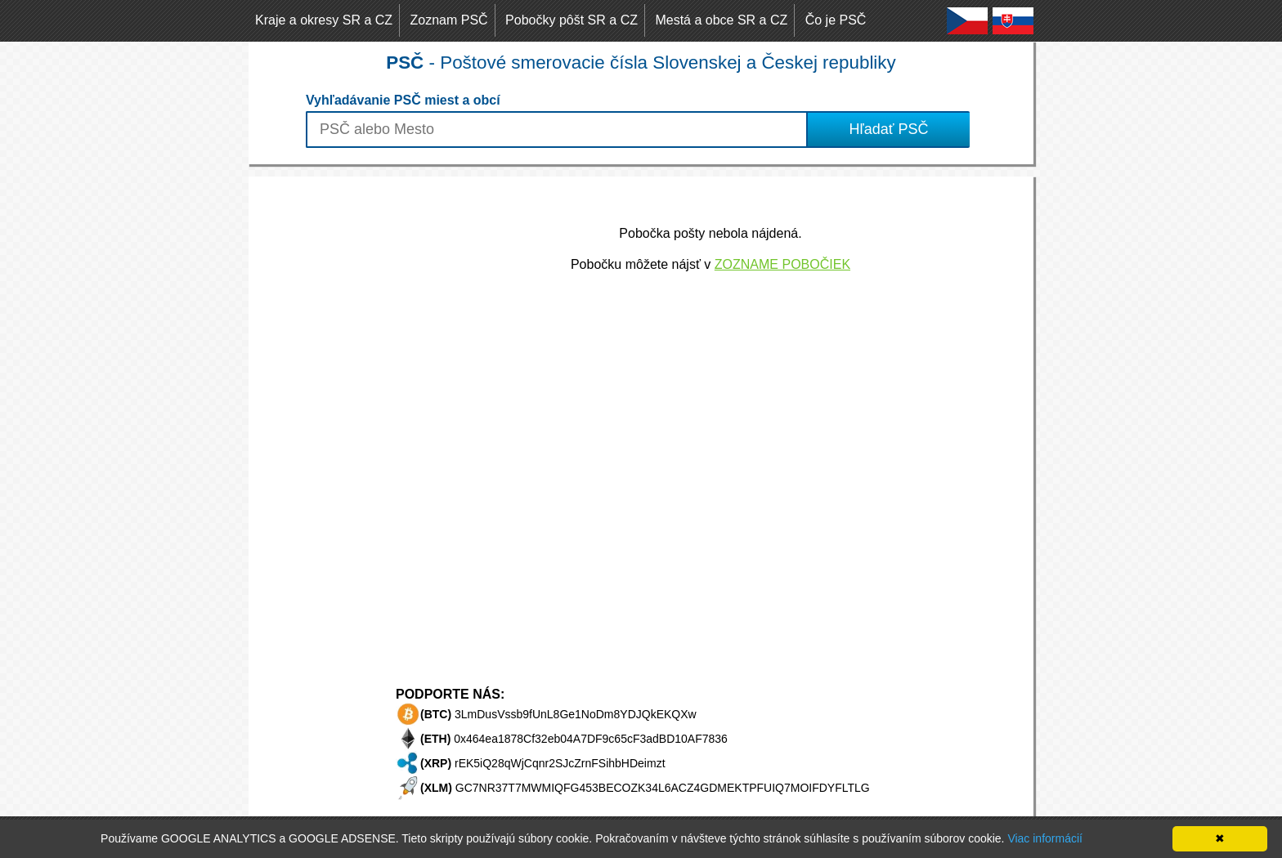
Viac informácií (1045, 838)
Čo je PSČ (836, 20)
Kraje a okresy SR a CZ (323, 20)
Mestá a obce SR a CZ (721, 20)
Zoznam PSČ (449, 20)
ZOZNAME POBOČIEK (782, 264)
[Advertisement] (314, 422)
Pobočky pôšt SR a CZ (571, 20)
